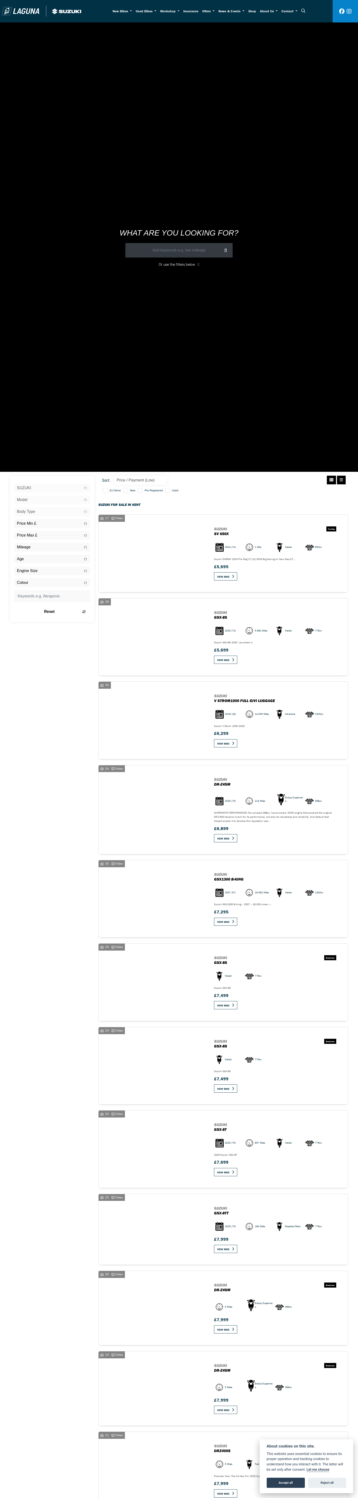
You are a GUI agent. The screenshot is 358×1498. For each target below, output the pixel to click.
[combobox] (52, 488)
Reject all (327, 1482)
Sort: (106, 480)
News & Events (230, 11)
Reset (65, 611)
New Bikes (121, 11)
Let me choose (318, 1470)
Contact (287, 11)
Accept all (286, 1482)
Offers (207, 11)
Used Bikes (145, 11)
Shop (252, 11)
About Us (267, 11)
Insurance (190, 11)
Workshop (168, 11)
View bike (223, 576)
